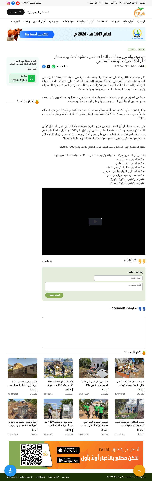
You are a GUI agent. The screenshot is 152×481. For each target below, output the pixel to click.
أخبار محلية (128, 22)
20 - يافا (95, 3)
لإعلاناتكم (40, 477)
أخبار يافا (115, 22)
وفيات (26, 22)
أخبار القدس (39, 22)
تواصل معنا (53, 477)
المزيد (16, 22)
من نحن (65, 477)
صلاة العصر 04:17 (32, 3)
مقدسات (131, 49)
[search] (38, 12)
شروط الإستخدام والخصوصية (19, 477)
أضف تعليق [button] (54, 295)
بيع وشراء (53, 22)
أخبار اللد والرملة (85, 22)
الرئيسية (141, 22)
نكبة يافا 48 (68, 22)
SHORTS (102, 22)
